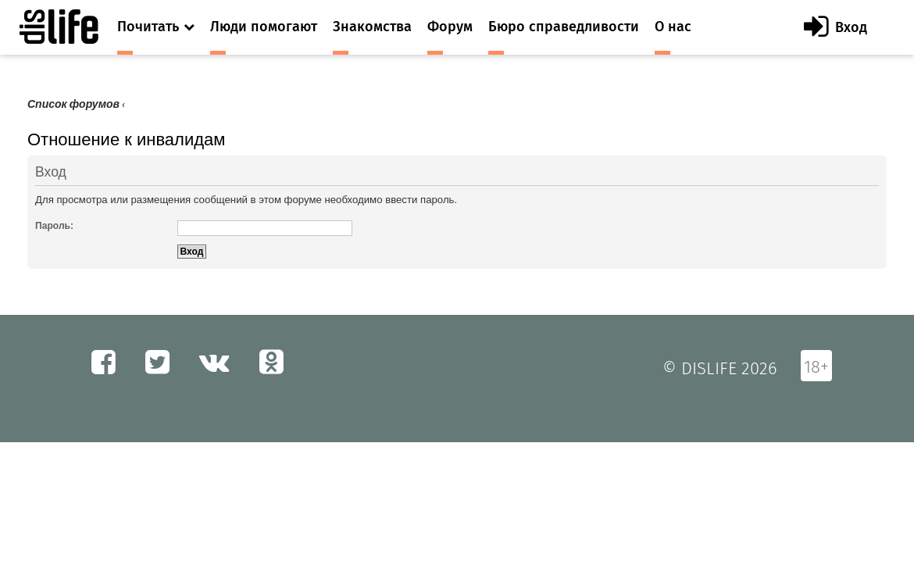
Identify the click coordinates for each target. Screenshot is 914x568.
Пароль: (54, 225)
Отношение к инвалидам (126, 139)
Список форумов (73, 104)
